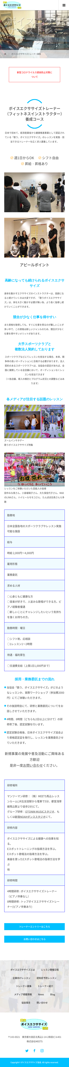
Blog (52, 994)
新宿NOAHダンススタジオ (30, 816)
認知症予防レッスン (46, 978)
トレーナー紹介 (45, 986)
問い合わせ (42, 1002)
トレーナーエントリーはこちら (34, 926)
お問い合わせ (33, 765)
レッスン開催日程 (50, 969)
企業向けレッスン (21, 978)
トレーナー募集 (23, 986)
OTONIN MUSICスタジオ (39, 811)
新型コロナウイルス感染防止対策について (34, 74)
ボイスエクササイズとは (22, 969)
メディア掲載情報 (23, 994)
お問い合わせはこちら (35, 939)
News (41, 994)
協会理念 (26, 1002)
